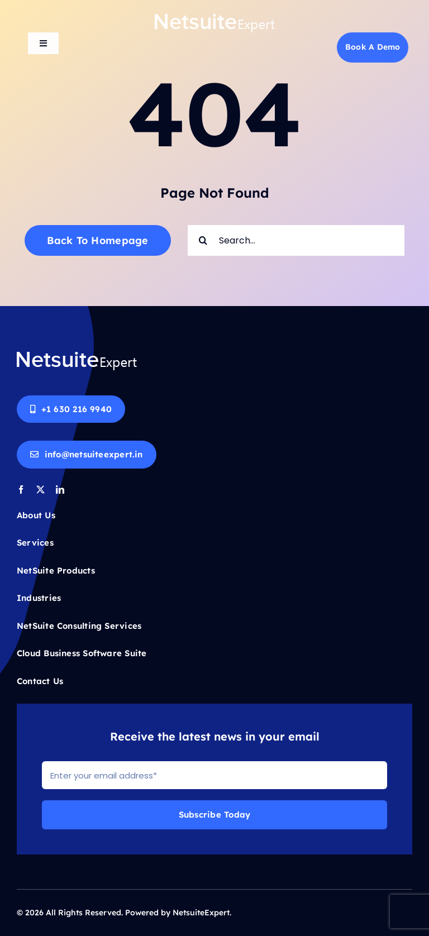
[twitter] (40, 489)
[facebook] (21, 489)
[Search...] (296, 240)
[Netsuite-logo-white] (215, 17)
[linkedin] (60, 489)
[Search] (203, 240)
